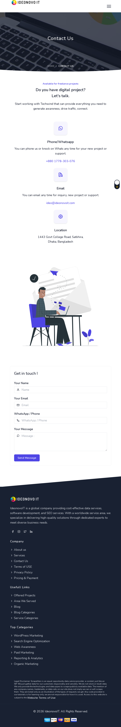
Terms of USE (21, 567)
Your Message (23, 429)
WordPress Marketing (26, 636)
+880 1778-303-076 (60, 161)
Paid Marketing (22, 653)
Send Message (27, 458)
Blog (15, 607)
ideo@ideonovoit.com (60, 203)
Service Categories (24, 618)
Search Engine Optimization (30, 641)
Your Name (21, 383)
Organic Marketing (24, 664)
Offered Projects (22, 595)
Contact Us (19, 561)
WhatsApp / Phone (27, 414)
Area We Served (23, 601)
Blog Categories (22, 612)
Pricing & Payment (24, 578)
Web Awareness (23, 647)
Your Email (21, 398)
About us (18, 550)
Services (17, 555)
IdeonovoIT (52, 711)
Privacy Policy (21, 572)
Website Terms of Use (41, 698)
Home (50, 66)
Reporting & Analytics (26, 658)
